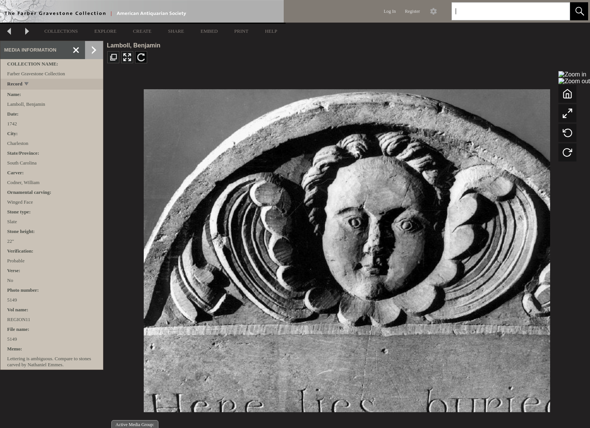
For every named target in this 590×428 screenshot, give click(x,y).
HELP (271, 31)
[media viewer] (346, 248)
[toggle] (27, 84)
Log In (390, 11)
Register (412, 11)
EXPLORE (105, 31)
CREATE (142, 31)
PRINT (241, 31)
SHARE (176, 31)
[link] (558, 11)
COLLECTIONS (61, 31)
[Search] (502, 11)
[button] (579, 11)
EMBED (209, 31)
